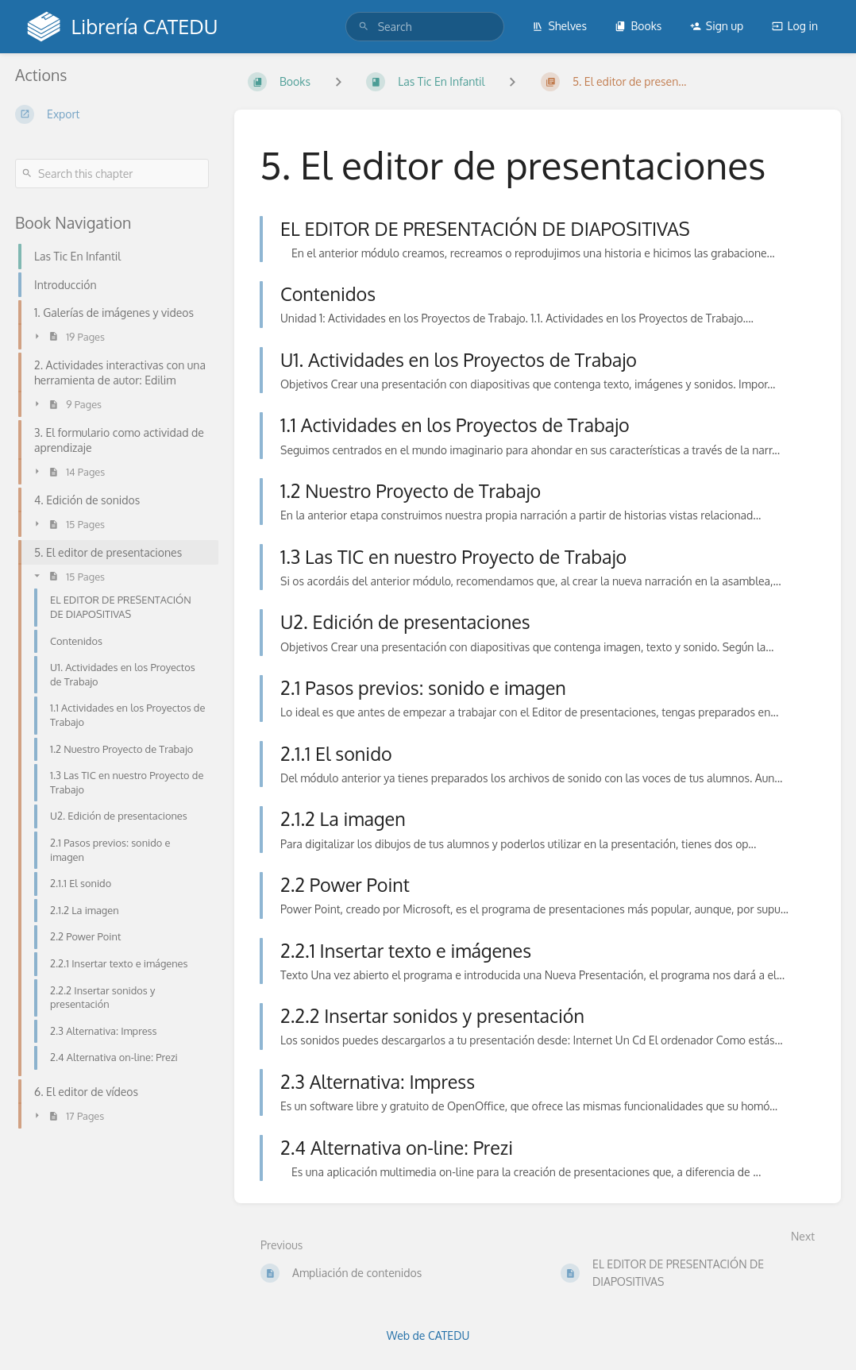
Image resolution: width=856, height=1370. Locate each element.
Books (638, 26)
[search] (424, 26)
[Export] (112, 114)
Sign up (716, 26)
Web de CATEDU (428, 1335)
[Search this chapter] (112, 173)
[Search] (363, 26)
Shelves (559, 26)
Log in (795, 26)
